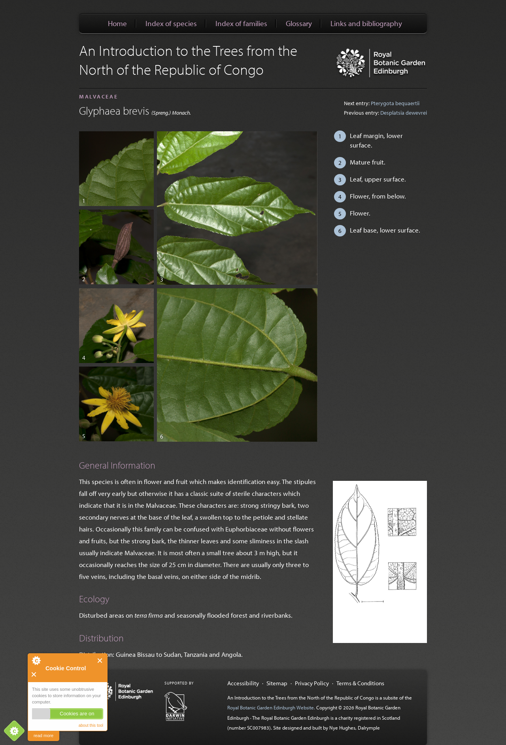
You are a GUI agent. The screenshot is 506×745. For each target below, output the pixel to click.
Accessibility (243, 683)
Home (117, 23)
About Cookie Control (36, 660)
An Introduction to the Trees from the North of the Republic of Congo (188, 60)
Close (100, 660)
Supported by (179, 683)
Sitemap (276, 683)
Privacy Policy (312, 683)
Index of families (241, 23)
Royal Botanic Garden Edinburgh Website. (271, 707)
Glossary (299, 23)
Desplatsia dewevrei (403, 112)
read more (43, 735)
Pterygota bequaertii (395, 103)
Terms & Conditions (360, 683)
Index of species (171, 23)
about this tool (91, 725)
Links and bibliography (366, 23)
